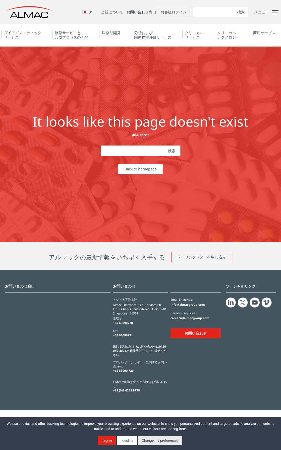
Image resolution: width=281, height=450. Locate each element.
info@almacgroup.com (187, 305)
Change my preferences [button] (160, 441)
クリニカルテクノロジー (228, 35)
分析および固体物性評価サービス (152, 35)
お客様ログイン (174, 11)
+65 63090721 (123, 335)
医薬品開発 (111, 32)
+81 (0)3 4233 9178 (126, 390)
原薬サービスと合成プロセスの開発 (71, 35)
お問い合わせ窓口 (141, 11)
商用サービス (264, 32)
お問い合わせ (195, 333)
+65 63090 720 (123, 371)
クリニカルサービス (194, 35)
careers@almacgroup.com (189, 318)
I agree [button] (107, 441)
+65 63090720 (123, 323)
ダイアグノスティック (22, 35)
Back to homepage (140, 168)
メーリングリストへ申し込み (201, 256)
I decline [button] (126, 441)
